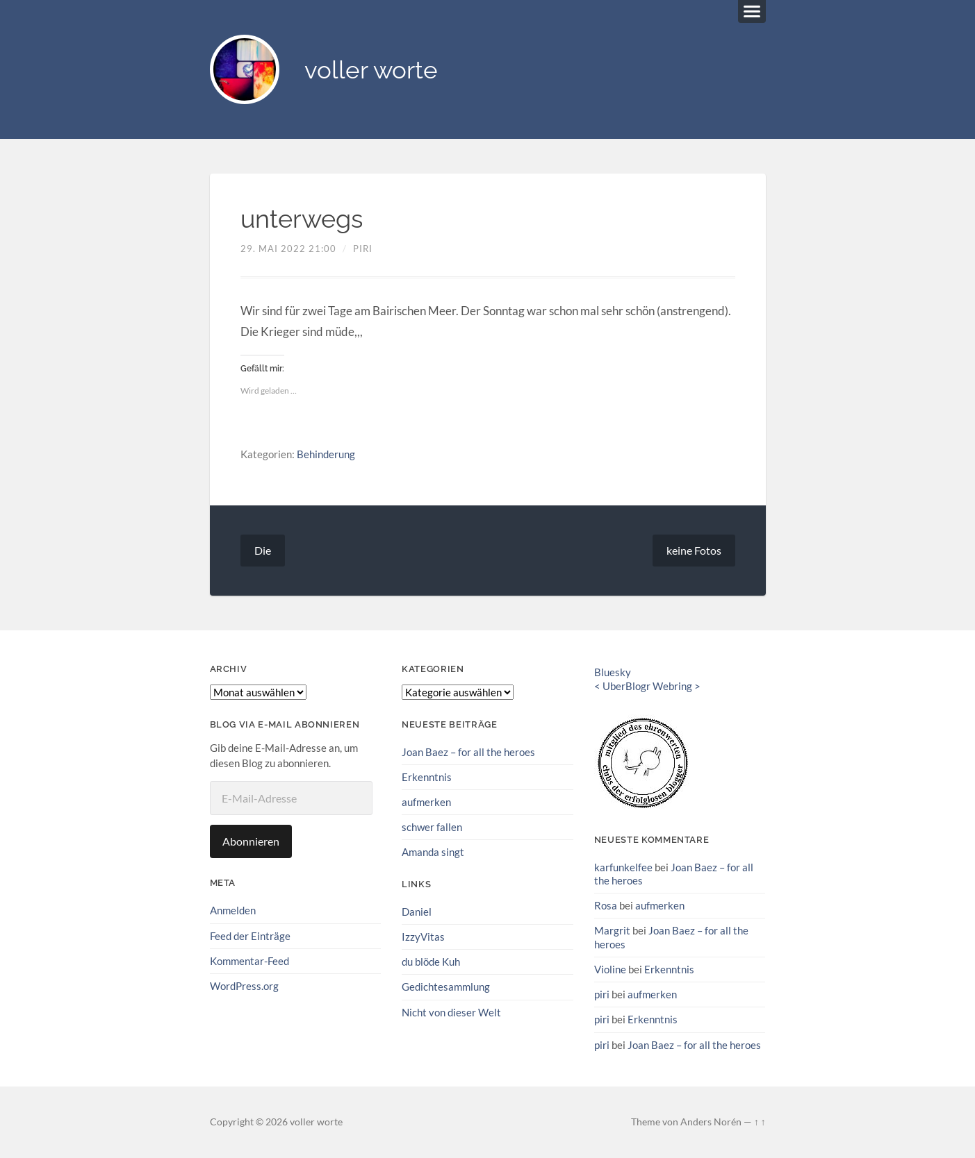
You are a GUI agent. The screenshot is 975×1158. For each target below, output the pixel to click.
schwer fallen (432, 827)
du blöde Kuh (431, 961)
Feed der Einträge (250, 936)
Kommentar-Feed (249, 961)
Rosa (605, 905)
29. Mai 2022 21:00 (288, 248)
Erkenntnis (427, 777)
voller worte (371, 70)
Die (262, 550)
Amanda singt (433, 852)
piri (362, 248)
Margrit (612, 930)
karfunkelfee (623, 867)
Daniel (417, 911)
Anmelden (233, 910)
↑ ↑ (760, 1121)
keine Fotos (693, 550)
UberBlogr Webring (647, 686)
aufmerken (426, 802)
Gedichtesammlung (446, 986)
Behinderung (326, 454)
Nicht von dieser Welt (451, 1012)
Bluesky (612, 672)
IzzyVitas (423, 936)
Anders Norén (711, 1121)
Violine (610, 969)
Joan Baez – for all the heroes (468, 752)
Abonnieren (250, 841)
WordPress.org (244, 986)
